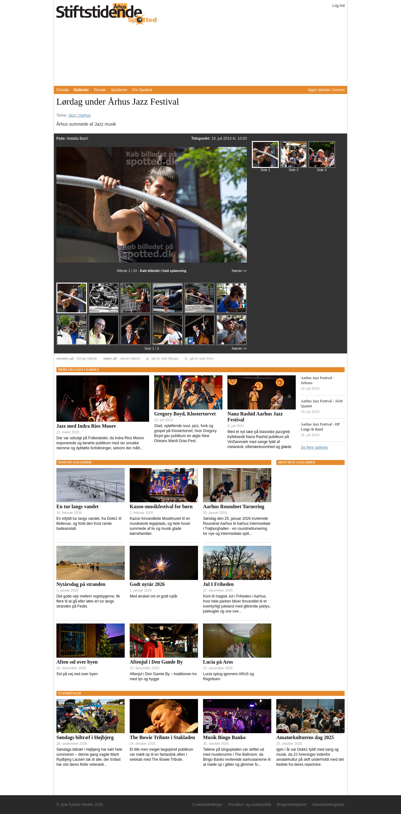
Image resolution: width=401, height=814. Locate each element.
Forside (62, 90)
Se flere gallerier (314, 447)
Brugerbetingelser (292, 804)
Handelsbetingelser (328, 804)
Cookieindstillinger (207, 804)
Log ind (338, 5)
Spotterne (119, 90)
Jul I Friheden (218, 584)
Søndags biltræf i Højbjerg (85, 737)
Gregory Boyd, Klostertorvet (185, 413)
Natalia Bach (77, 138)
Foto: (61, 138)
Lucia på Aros (218, 662)
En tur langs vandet (77, 506)
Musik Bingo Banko (224, 737)
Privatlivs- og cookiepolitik (249, 804)
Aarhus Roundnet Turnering (233, 506)
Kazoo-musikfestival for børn (161, 506)
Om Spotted (142, 90)
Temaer (100, 90)
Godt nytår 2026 (147, 584)
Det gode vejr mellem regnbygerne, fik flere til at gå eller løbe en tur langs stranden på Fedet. (88, 601)
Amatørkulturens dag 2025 (305, 737)
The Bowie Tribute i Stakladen (162, 737)
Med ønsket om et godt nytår (154, 596)
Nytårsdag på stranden (80, 584)
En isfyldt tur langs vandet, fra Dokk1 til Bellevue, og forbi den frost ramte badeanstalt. (88, 523)
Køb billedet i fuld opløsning (163, 271)
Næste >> (239, 271)
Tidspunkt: (201, 138)
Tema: (62, 115)
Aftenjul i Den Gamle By (156, 662)
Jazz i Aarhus (79, 115)
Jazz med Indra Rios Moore (86, 426)
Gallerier (81, 90)
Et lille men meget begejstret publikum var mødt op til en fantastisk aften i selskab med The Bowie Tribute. (161, 754)
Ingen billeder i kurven (326, 90)
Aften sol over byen (77, 662)
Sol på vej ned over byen (77, 674)
